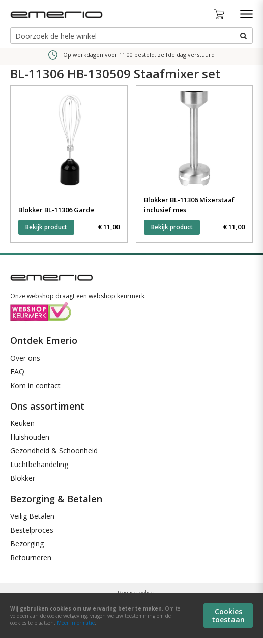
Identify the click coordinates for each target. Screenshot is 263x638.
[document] (131, 615)
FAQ (17, 371)
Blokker (22, 478)
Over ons (25, 358)
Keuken (22, 423)
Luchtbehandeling (39, 464)
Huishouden (29, 437)
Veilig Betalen (32, 516)
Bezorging (27, 543)
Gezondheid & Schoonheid (54, 450)
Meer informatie (76, 622)
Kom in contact (35, 385)
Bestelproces (31, 530)
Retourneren (30, 557)
